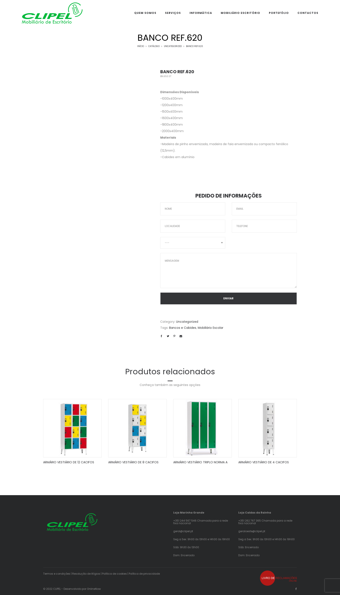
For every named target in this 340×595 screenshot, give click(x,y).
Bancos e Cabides (182, 328)
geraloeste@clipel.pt (251, 531)
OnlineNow (94, 589)
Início (140, 46)
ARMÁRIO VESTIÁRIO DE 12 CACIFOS (68, 462)
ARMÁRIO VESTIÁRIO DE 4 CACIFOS (263, 462)
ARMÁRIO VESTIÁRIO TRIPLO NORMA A (200, 462)
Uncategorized (173, 46)
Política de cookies (114, 574)
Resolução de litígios (86, 574)
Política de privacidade (144, 574)
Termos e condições (56, 574)
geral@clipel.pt (183, 531)
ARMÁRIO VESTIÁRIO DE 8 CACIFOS (133, 462)
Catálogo (154, 46)
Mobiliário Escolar (210, 328)
